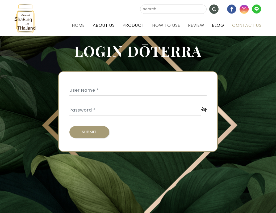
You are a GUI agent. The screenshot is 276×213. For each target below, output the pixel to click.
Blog (218, 25)
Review (196, 25)
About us (104, 25)
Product (133, 25)
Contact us (247, 25)
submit (89, 132)
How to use (166, 25)
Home (78, 25)
